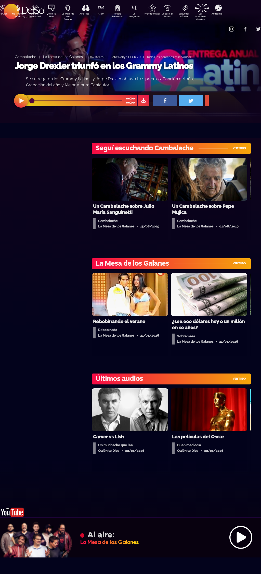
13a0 (106, 14)
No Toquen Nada (17, 16)
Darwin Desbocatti (35, 16)
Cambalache (25, 56)
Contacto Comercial (221, 26)
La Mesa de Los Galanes (71, 16)
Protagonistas (160, 14)
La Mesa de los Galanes (63, 56)
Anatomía (232, 14)
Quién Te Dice (53, 16)
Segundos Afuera (196, 16)
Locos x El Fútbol (178, 16)
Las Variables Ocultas (214, 16)
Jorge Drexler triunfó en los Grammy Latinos (104, 66)
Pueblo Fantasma (124, 16)
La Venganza (142, 16)
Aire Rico (89, 14)
